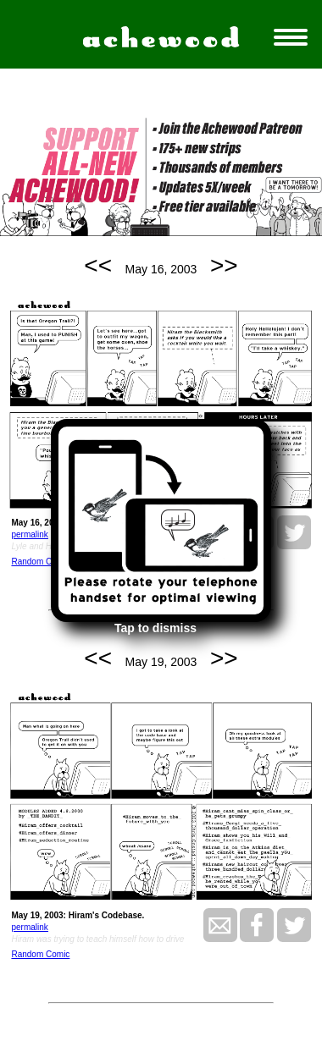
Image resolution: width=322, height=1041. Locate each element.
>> (224, 265)
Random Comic (40, 561)
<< (98, 265)
